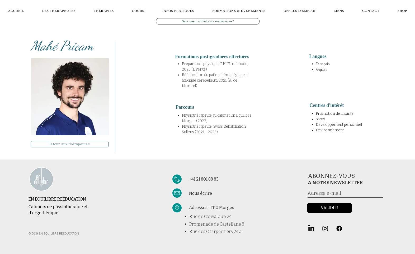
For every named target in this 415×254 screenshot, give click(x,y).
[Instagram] (325, 228)
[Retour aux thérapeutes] (70, 144)
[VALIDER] (329, 208)
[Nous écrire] (219, 193)
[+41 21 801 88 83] (216, 179)
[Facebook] (339, 228)
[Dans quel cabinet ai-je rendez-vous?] (208, 21)
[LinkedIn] (311, 228)
